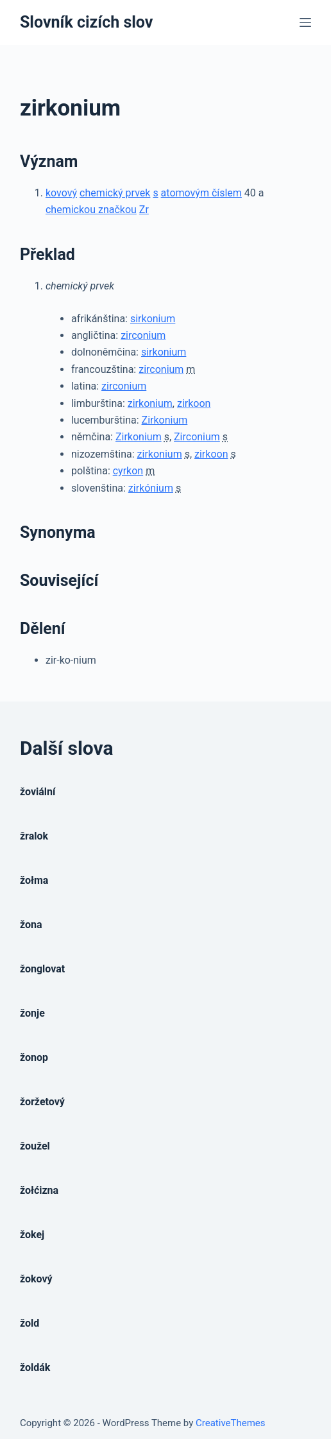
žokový (36, 1279)
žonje (32, 1013)
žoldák (35, 1367)
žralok (34, 836)
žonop (34, 1057)
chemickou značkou (91, 209)
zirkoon (193, 403)
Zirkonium (165, 420)
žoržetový (42, 1102)
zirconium (143, 335)
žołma (34, 880)
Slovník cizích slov (86, 22)
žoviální (37, 792)
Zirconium (197, 437)
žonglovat (42, 969)
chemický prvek (115, 193)
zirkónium (150, 488)
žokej (32, 1234)
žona (31, 924)
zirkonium (150, 403)
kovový (61, 193)
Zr (144, 209)
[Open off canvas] (305, 22)
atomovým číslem (201, 193)
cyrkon (128, 471)
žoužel (35, 1146)
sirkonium (152, 319)
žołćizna (39, 1190)
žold (29, 1323)
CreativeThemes (231, 1423)
